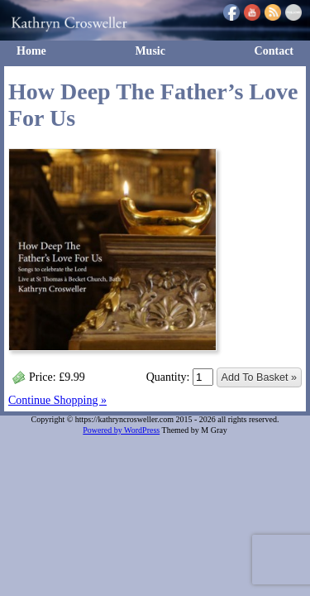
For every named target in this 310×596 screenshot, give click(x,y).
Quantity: (179, 377)
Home (31, 51)
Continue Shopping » (57, 400)
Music (150, 51)
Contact (274, 51)
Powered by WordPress (121, 430)
